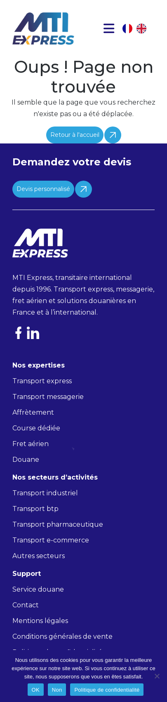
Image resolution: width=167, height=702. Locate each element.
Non (57, 690)
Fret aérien (30, 444)
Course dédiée (36, 428)
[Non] (157, 676)
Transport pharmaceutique (57, 524)
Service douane (38, 589)
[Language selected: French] (138, 28)
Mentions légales (40, 621)
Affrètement (33, 412)
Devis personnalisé (43, 189)
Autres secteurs (38, 556)
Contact (25, 605)
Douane (25, 459)
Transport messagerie (48, 397)
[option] (143, 28)
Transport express (42, 381)
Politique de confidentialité (106, 690)
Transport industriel (45, 493)
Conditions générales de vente (62, 636)
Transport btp (35, 509)
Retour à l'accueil (74, 134)
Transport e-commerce (50, 540)
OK (36, 690)
